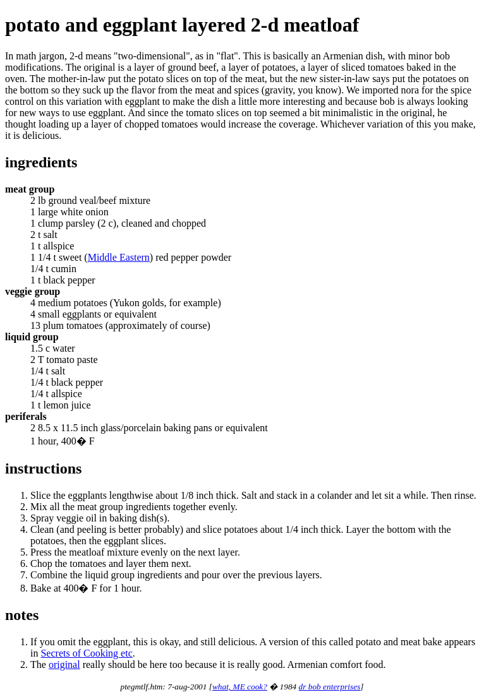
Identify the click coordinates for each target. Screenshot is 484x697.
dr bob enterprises (330, 686)
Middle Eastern (119, 257)
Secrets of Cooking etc (86, 653)
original (64, 664)
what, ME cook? (239, 686)
